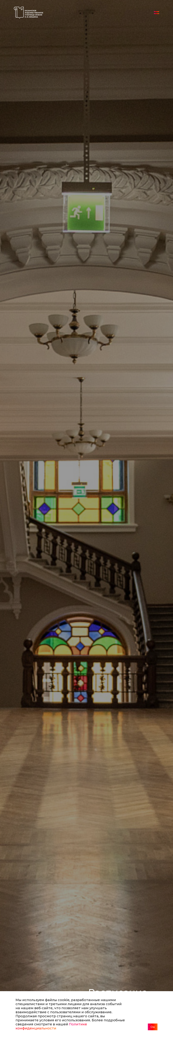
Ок (153, 1027)
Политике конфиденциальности (51, 1026)
